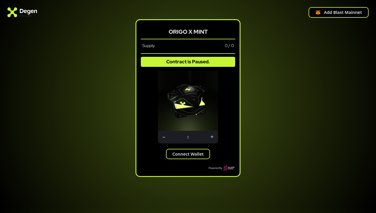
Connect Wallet (188, 154)
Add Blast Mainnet (338, 12)
